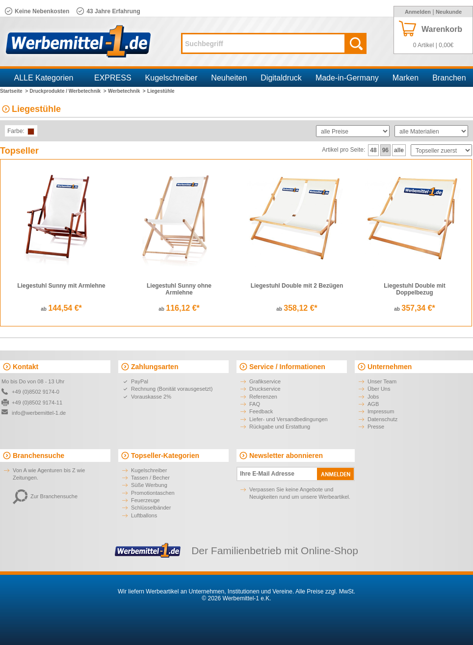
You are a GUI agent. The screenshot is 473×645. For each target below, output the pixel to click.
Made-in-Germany (347, 78)
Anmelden (418, 12)
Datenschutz (382, 419)
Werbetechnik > (127, 91)
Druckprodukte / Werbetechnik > (67, 91)
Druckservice (265, 389)
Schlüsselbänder (151, 508)
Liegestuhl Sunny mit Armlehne (61, 285)
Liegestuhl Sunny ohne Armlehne (179, 289)
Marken (406, 78)
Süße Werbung (149, 485)
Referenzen (263, 397)
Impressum (381, 411)
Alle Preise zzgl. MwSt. (325, 591)
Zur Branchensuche (45, 496)
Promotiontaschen (153, 493)
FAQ (254, 404)
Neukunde (449, 12)
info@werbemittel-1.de (39, 413)
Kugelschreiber (171, 78)
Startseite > (14, 91)
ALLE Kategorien (44, 78)
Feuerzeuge (145, 500)
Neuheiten (229, 78)
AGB (373, 404)
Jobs (373, 397)
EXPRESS (112, 78)
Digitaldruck (281, 78)
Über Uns (379, 389)
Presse (376, 427)
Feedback (261, 411)
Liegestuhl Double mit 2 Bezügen (297, 285)
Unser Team (382, 381)
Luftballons (144, 515)
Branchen (449, 78)
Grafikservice (265, 381)
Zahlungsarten (154, 367)
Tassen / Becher (150, 478)
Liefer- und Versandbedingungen (288, 419)
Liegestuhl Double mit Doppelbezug (414, 289)
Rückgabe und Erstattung (279, 427)
